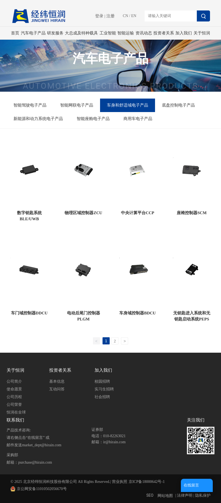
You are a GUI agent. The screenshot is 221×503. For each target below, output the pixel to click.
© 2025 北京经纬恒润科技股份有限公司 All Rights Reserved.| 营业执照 (68, 482)
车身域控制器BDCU (137, 313)
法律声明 (184, 495)
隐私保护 (203, 495)
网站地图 (165, 496)
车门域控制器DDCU (29, 313)
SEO (149, 495)
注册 (110, 16)
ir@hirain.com (114, 442)
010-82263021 (114, 436)
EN (133, 16)
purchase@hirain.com (35, 462)
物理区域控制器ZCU (83, 213)
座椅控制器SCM (191, 213)
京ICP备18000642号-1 (147, 482)
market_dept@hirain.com (41, 445)
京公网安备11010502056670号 (42, 489)
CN (125, 16)
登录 (99, 16)
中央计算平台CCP (137, 213)
